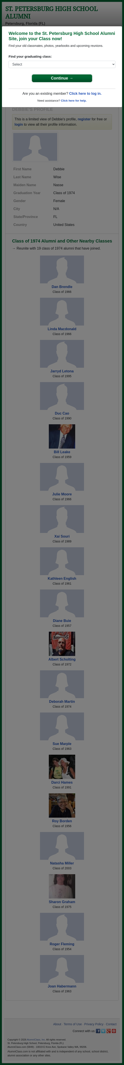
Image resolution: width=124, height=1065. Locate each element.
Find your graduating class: (30, 56)
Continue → (62, 78)
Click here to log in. (85, 93)
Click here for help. (74, 100)
